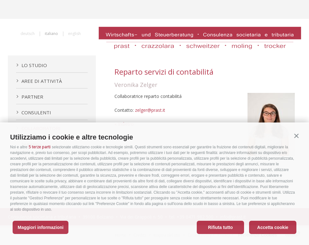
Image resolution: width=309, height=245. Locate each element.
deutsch (27, 33)
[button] (296, 135)
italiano (51, 33)
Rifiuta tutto (220, 227)
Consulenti (33, 112)
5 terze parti (39, 147)
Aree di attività (39, 81)
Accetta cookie (273, 227)
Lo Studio (31, 65)
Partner (29, 97)
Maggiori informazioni (40, 227)
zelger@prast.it (150, 110)
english (74, 33)
